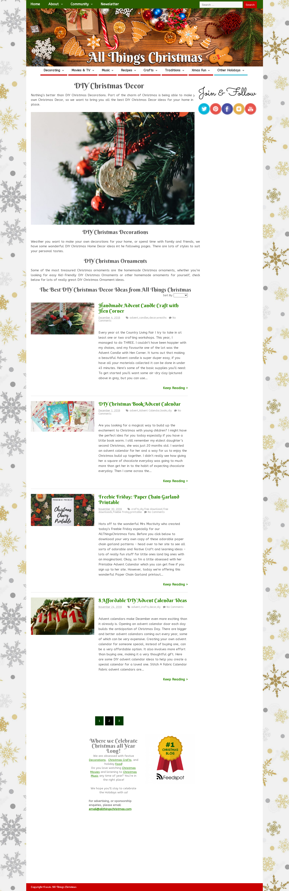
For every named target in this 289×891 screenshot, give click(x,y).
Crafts (148, 70)
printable (136, 512)
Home (35, 4)
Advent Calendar (149, 410)
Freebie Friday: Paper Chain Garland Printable (139, 499)
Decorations (97, 760)
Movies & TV (80, 70)
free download (153, 509)
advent (134, 317)
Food (118, 764)
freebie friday (121, 512)
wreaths (161, 317)
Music (106, 70)
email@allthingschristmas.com (110, 809)
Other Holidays (228, 70)
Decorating (52, 70)
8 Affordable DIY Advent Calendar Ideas (143, 600)
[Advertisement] (109, 701)
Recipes (126, 70)
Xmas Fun (199, 70)
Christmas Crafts (119, 760)
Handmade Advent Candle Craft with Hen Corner (139, 308)
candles (143, 317)
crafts (135, 509)
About (53, 4)
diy (170, 410)
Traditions (172, 70)
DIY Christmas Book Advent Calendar (140, 404)
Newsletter (110, 4)
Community (80, 4)
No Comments (156, 512)
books (163, 410)
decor (152, 317)
